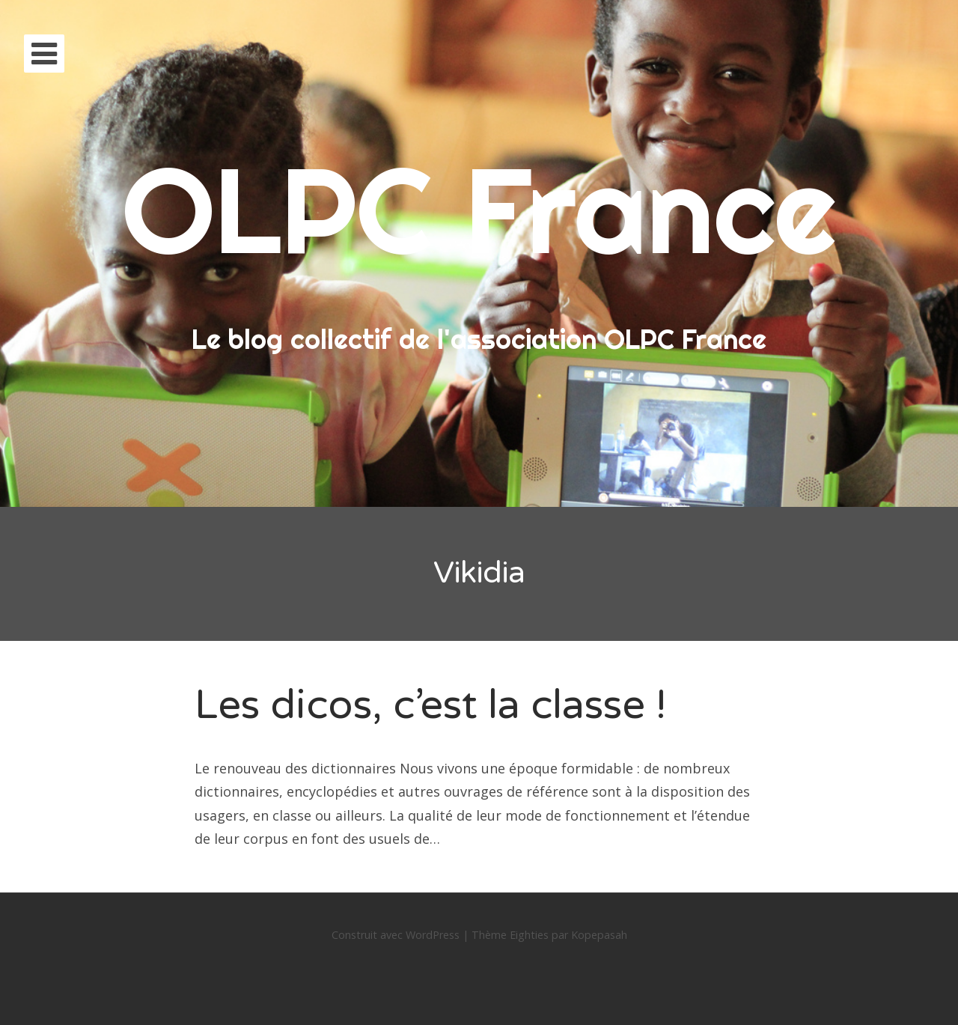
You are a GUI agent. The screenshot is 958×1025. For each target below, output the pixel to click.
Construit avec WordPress (396, 935)
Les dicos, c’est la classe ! (430, 705)
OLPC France (479, 209)
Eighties (529, 935)
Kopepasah (599, 935)
